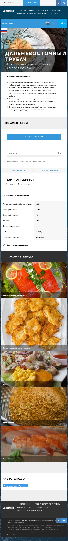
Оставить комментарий (34, 137)
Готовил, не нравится (51, 170)
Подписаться (32, 3)
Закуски (24, 486)
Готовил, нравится (19, 170)
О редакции (11, 534)
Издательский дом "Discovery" (8, 13)
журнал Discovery (8, 510)
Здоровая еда (11, 486)
